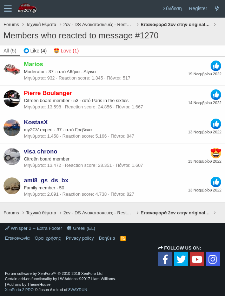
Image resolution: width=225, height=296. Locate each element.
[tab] (35, 51)
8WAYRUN (77, 290)
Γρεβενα (83, 129)
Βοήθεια (107, 238)
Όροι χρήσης (48, 238)
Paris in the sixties (110, 100)
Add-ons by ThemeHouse (29, 284)
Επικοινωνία (17, 238)
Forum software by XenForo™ (54, 273)
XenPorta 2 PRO (19, 290)
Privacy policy (80, 238)
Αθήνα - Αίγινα (81, 71)
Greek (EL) (81, 228)
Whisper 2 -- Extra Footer (33, 228)
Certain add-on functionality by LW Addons (60, 279)
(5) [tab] (10, 50)
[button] (7, 9)
